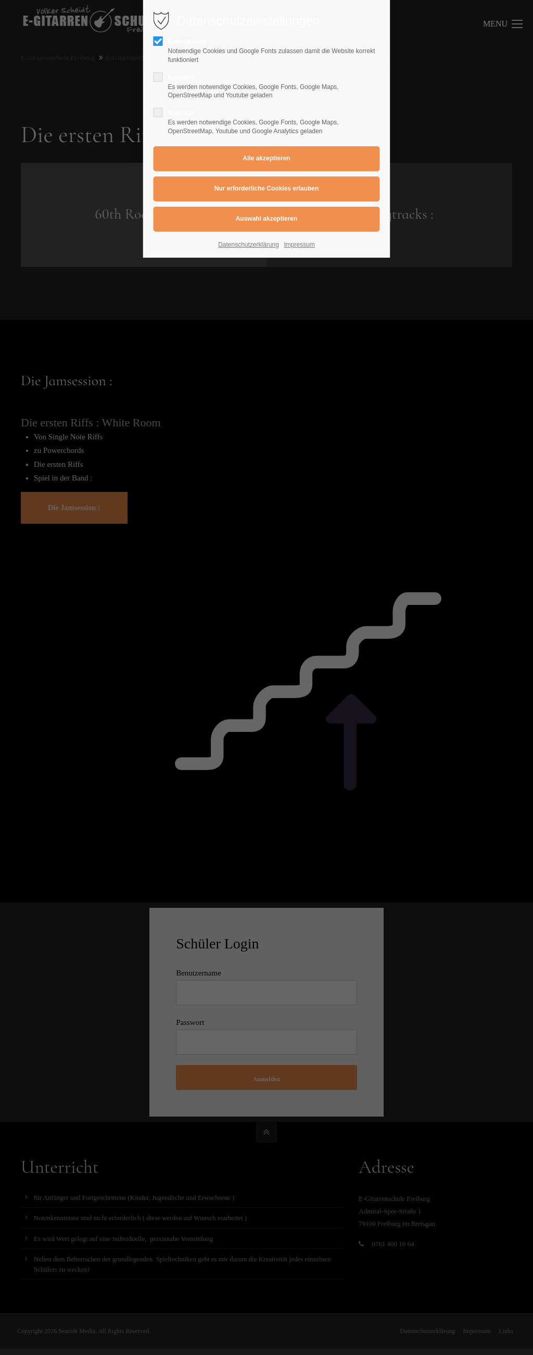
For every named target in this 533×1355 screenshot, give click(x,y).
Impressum (299, 244)
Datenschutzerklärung (248, 244)
